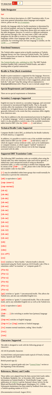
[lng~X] (39, 39)
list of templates (23, 22)
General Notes (35, 364)
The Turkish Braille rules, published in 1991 (17, 62)
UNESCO (15, 382)
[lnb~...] (6, 43)
